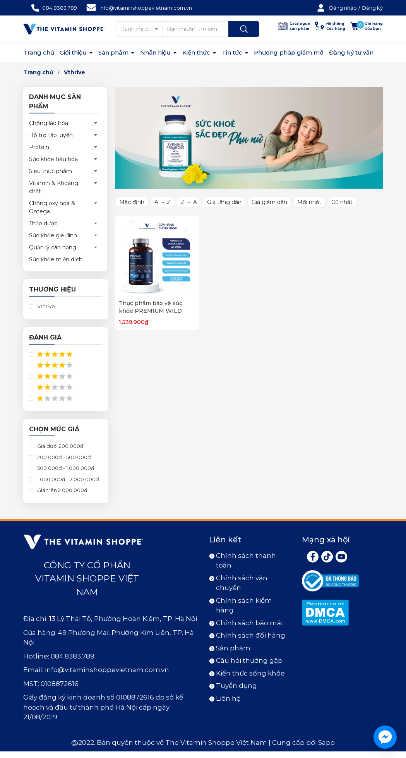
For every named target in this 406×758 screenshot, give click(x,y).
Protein (39, 147)
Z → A (189, 202)
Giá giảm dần (269, 202)
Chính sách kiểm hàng (244, 605)
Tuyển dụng (236, 685)
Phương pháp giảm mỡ (289, 52)
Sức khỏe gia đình (53, 235)
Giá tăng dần (224, 202)
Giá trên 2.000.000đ (61, 490)
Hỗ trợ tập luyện (51, 135)
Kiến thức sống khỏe (250, 673)
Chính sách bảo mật (250, 623)
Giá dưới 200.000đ (60, 446)
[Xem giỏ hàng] (366, 26)
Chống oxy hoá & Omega (52, 207)
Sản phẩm (114, 52)
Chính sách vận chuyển (241, 583)
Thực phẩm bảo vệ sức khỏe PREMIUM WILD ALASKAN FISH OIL (150, 311)
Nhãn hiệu (156, 52)
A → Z (162, 202)
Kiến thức (197, 52)
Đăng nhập (343, 8)
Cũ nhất (342, 202)
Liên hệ (228, 698)
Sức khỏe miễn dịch (55, 259)
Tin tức (233, 52)
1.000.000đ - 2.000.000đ (67, 479)
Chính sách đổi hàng (250, 635)
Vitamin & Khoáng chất (53, 187)
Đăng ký (372, 8)
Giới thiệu (74, 52)
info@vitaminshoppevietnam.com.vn (145, 8)
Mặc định (131, 202)
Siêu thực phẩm (50, 171)
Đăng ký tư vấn (351, 52)
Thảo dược (43, 223)
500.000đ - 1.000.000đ (65, 468)
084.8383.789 (59, 8)
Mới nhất (309, 202)
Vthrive (45, 306)
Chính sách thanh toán (246, 560)
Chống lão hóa (48, 123)
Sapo (326, 742)
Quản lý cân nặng (52, 247)
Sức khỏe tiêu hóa (53, 159)
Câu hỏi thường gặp (249, 660)
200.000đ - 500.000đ (63, 457)
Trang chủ (38, 52)
